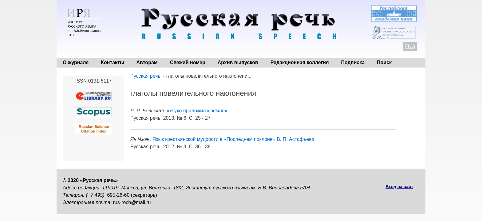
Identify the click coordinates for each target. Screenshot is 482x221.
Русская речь (145, 76)
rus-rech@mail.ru (132, 202)
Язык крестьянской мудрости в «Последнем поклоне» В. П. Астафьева (233, 139)
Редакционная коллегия (300, 62)
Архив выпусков (238, 62)
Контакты (112, 62)
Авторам (147, 62)
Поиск (384, 62)
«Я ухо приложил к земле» (197, 110)
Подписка (353, 62)
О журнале (76, 62)
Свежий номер (187, 62)
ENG (410, 46)
